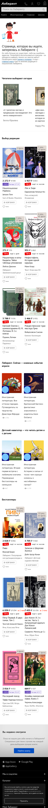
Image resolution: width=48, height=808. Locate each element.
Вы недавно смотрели (14, 731)
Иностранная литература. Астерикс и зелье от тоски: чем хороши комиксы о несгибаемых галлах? (33, 474)
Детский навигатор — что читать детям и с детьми (23, 432)
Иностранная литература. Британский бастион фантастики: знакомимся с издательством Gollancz (33, 407)
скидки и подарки (24, 59)
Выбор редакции (10, 138)
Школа (41, 15)
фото (20, 148)
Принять (24, 801)
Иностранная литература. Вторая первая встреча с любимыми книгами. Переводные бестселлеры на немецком (11, 474)
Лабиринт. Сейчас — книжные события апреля (22, 364)
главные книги (8, 61)
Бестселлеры (9, 499)
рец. (41, 147)
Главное (31, 15)
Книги (4, 15)
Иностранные (16, 15)
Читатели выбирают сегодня (17, 78)
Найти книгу (24, 750)
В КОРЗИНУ (9, 202)
